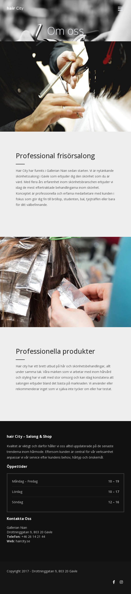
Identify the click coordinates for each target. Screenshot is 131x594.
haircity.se (23, 541)
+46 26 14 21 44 (33, 536)
